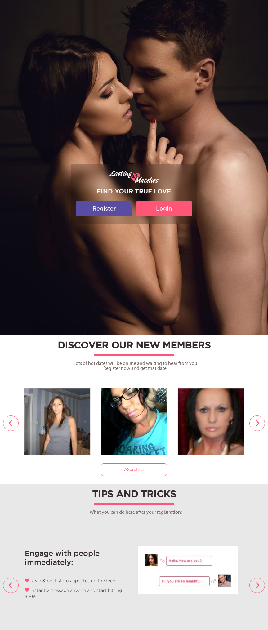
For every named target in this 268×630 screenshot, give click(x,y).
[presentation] (11, 423)
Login (164, 208)
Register (104, 208)
